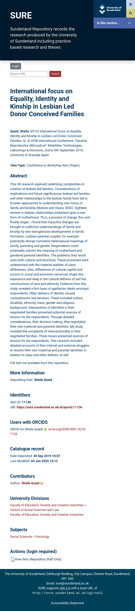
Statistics (115, 101)
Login (15, 66)
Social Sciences (21, 536)
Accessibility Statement (67, 602)
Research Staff (115, 112)
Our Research (115, 45)
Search (115, 78)
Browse (115, 67)
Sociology (42, 536)
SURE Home (115, 34)
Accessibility (115, 134)
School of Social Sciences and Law (34, 510)
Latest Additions (115, 90)
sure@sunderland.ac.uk (72, 583)
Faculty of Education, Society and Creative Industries (47, 505)
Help (115, 123)
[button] (12, 559)
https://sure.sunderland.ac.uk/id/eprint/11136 (49, 407)
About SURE (115, 56)
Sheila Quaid (32, 483)
